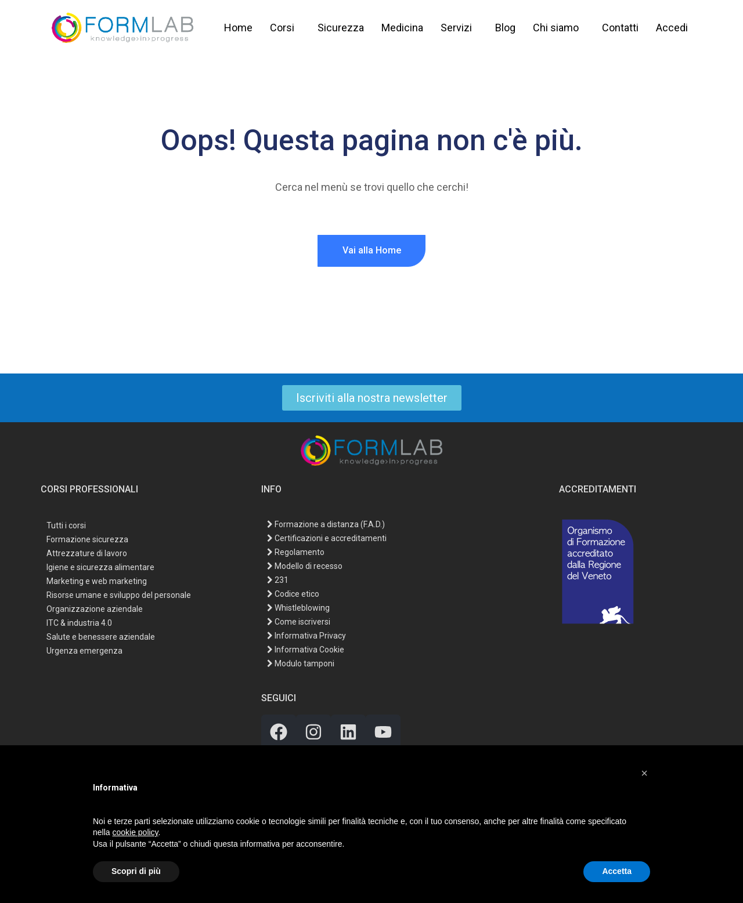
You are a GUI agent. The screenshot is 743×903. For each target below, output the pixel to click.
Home (238, 27)
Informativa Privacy (306, 635)
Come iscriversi (298, 621)
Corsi (282, 27)
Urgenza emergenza (84, 650)
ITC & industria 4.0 (79, 622)
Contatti (620, 27)
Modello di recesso (304, 566)
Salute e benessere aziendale (100, 636)
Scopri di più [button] (136, 871)
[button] (644, 773)
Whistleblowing (298, 607)
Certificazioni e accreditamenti (327, 538)
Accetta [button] (617, 871)
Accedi (672, 27)
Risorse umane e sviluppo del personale (118, 594)
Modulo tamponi (300, 663)
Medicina (402, 27)
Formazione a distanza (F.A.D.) (326, 524)
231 (277, 580)
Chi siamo (556, 27)
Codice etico (293, 594)
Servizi (456, 27)
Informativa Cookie (305, 649)
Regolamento (295, 552)
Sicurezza (341, 27)
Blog (505, 27)
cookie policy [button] (135, 832)
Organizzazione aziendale (94, 608)
